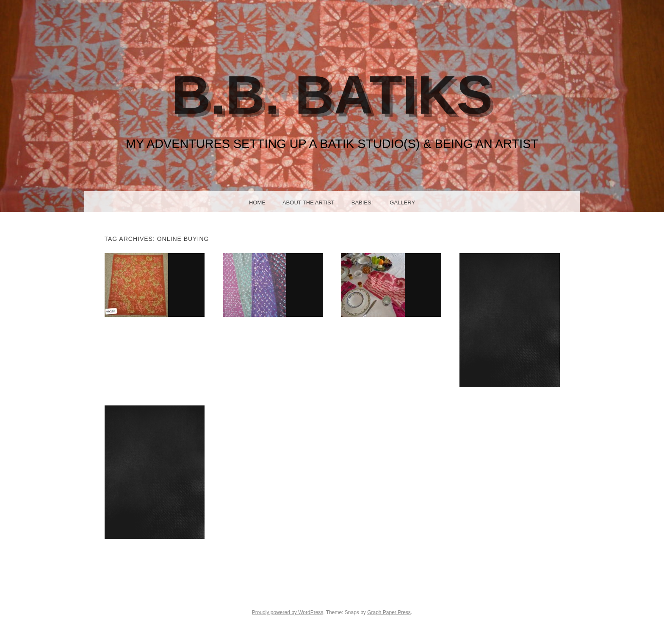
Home (257, 202)
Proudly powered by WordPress (288, 612)
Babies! (362, 202)
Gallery (402, 202)
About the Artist (308, 202)
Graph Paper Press (389, 612)
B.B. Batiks (332, 94)
